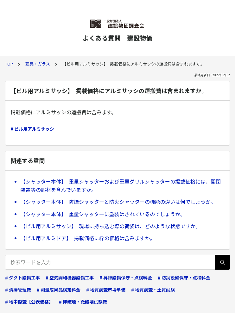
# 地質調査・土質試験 (153, 289)
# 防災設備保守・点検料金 (184, 277)
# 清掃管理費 (18, 289)
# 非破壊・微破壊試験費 (83, 301)
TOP (9, 64)
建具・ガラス (37, 64)
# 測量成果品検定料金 (58, 289)
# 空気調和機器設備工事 (70, 277)
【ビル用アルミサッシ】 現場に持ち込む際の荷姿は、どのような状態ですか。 (110, 226)
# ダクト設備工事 (22, 277)
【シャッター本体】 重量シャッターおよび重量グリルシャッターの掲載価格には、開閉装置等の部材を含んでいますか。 (121, 185)
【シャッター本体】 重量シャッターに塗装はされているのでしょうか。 (103, 214)
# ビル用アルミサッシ (32, 129)
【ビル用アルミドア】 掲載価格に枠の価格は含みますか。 (88, 238)
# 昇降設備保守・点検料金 (125, 277)
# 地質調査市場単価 (105, 289)
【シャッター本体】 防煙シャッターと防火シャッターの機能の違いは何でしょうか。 (118, 201)
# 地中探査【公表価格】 (29, 301)
